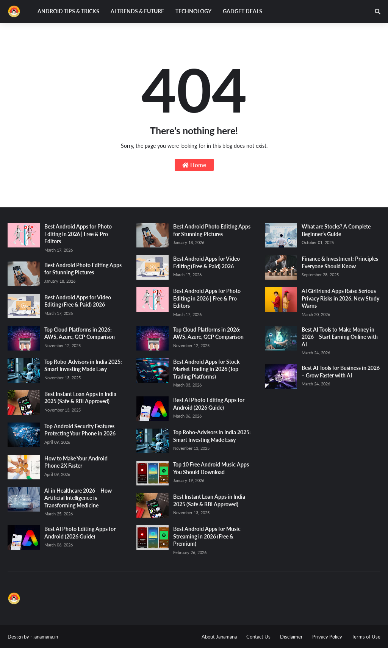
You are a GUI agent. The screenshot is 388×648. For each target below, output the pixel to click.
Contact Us (258, 637)
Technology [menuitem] (193, 11)
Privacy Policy (327, 637)
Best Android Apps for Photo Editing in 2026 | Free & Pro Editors (78, 233)
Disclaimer (291, 637)
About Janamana (219, 637)
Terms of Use (366, 637)
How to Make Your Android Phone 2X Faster (76, 462)
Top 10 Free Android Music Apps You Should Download (211, 468)
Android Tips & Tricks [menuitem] (68, 11)
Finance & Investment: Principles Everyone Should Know (340, 262)
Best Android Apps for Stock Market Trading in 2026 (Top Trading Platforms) (206, 369)
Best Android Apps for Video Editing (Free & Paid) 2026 (77, 301)
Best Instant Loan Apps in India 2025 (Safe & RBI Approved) (80, 398)
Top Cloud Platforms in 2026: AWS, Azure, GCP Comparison (79, 333)
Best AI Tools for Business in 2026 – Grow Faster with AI (341, 372)
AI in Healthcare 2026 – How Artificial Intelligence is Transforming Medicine (78, 498)
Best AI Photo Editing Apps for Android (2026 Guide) (80, 533)
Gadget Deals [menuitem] (242, 11)
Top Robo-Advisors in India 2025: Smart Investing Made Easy (83, 365)
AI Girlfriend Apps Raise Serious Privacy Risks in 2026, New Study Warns (340, 298)
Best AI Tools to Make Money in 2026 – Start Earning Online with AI (340, 336)
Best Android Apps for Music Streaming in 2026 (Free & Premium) (207, 536)
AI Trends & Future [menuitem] (137, 11)
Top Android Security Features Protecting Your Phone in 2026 (80, 430)
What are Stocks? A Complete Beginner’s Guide (336, 230)
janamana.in (45, 637)
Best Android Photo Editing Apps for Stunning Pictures (83, 269)
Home (194, 164)
